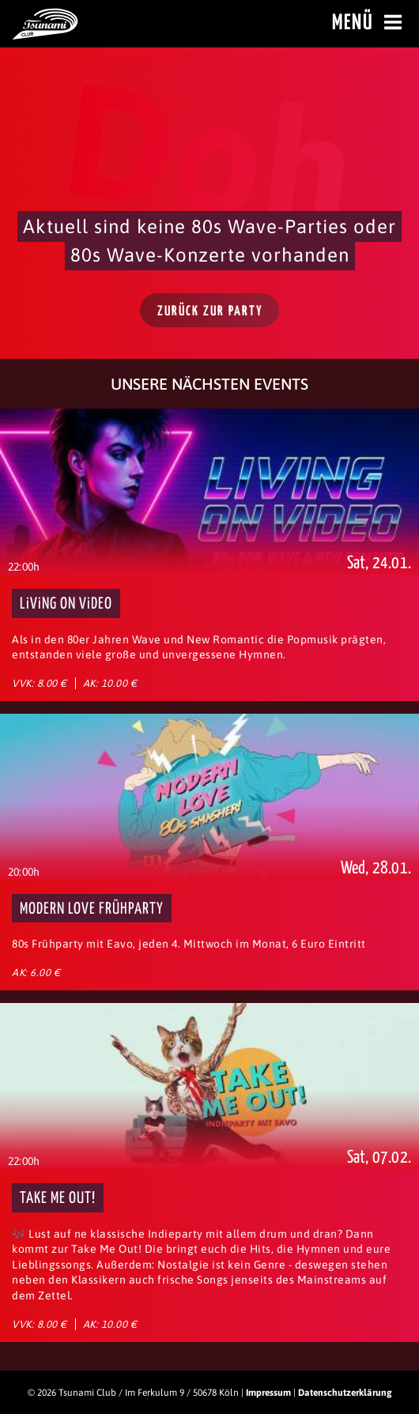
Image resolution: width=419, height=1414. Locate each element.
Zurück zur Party (210, 312)
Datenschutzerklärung (345, 1392)
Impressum (268, 1392)
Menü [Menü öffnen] (369, 23)
